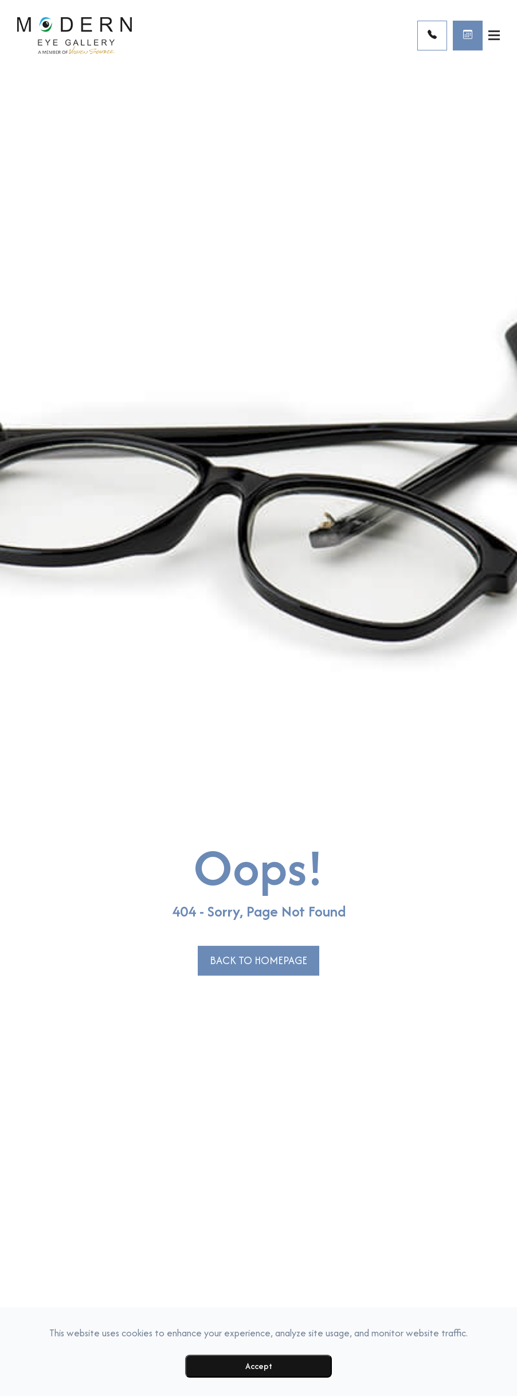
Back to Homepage (258, 960)
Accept (258, 1366)
